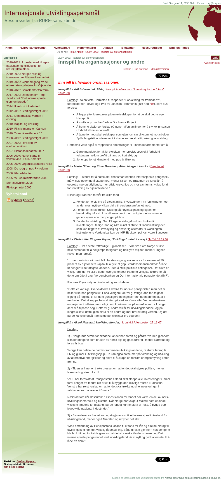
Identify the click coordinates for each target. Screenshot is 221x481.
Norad (168, 477)
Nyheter (16, 200)
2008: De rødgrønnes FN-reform (27, 168)
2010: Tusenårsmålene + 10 (24, 133)
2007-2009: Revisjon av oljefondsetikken (109, 51)
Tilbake (127, 69)
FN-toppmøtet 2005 (18, 187)
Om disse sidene (14, 466)
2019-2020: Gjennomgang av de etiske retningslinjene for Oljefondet (29, 83)
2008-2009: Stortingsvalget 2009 (27, 138)
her (152, 103)
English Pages (179, 47)
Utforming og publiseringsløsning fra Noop (196, 477)
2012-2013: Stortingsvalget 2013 (27, 111)
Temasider (127, 47)
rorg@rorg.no (213, 3)
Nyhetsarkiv (62, 47)
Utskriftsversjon (160, 69)
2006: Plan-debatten (19, 173)
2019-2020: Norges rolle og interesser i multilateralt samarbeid (28, 75)
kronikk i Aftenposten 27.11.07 (142, 322)
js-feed (28, 200)
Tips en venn (141, 69)
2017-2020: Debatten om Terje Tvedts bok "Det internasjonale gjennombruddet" (26, 98)
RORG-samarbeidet (33, 47)
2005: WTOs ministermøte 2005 (26, 178)
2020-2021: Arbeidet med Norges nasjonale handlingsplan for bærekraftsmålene (27, 66)
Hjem (8, 47)
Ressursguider (152, 47)
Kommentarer (86, 47)
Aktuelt (108, 47)
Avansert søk (212, 62)
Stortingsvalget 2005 (19, 182)
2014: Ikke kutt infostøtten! (23, 106)
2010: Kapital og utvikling (22, 124)
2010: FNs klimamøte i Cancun (26, 128)
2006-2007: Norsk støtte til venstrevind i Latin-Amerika (23, 157)
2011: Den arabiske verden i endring (24, 117)
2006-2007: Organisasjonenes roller (29, 163)
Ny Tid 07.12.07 (158, 239)
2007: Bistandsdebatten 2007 (25, 151)
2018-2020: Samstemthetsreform (27, 90)
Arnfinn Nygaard (26, 461)
